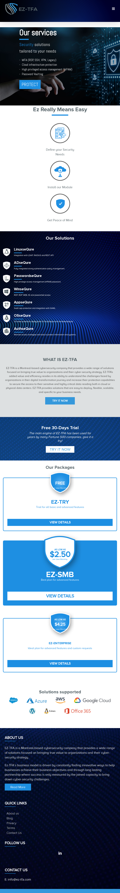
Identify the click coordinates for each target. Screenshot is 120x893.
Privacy (11, 823)
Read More (17, 787)
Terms (11, 828)
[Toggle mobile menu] (113, 8)
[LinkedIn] (60, 853)
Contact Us (14, 832)
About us (13, 813)
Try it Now (60, 400)
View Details (60, 522)
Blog (10, 818)
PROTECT (30, 84)
